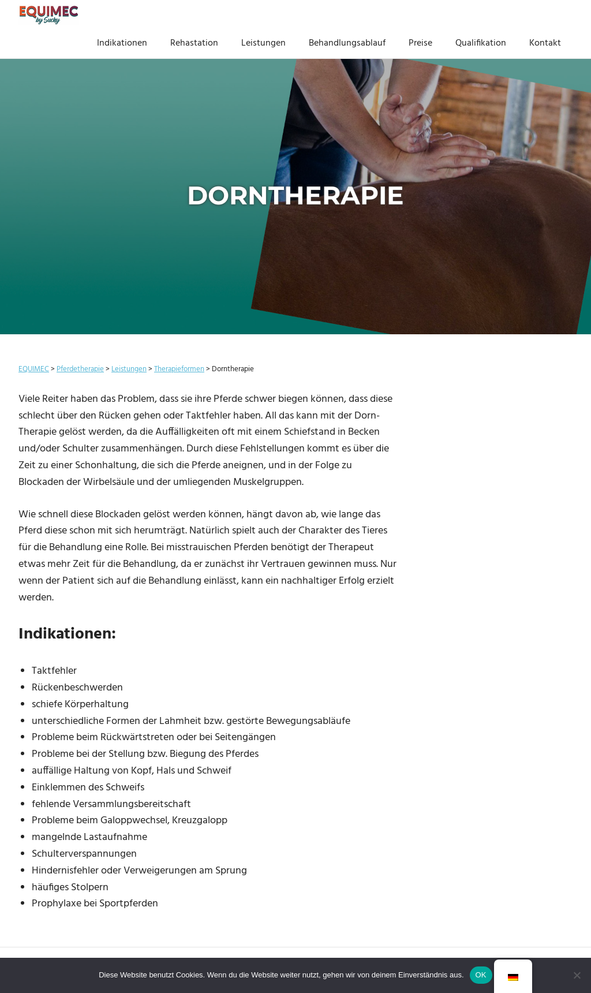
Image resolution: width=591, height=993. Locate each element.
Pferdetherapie (80, 369)
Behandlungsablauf (347, 43)
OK (481, 974)
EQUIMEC (33, 369)
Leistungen (263, 43)
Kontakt (545, 43)
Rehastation (194, 43)
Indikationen (122, 43)
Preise (420, 43)
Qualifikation (480, 43)
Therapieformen (179, 369)
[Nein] (576, 975)
